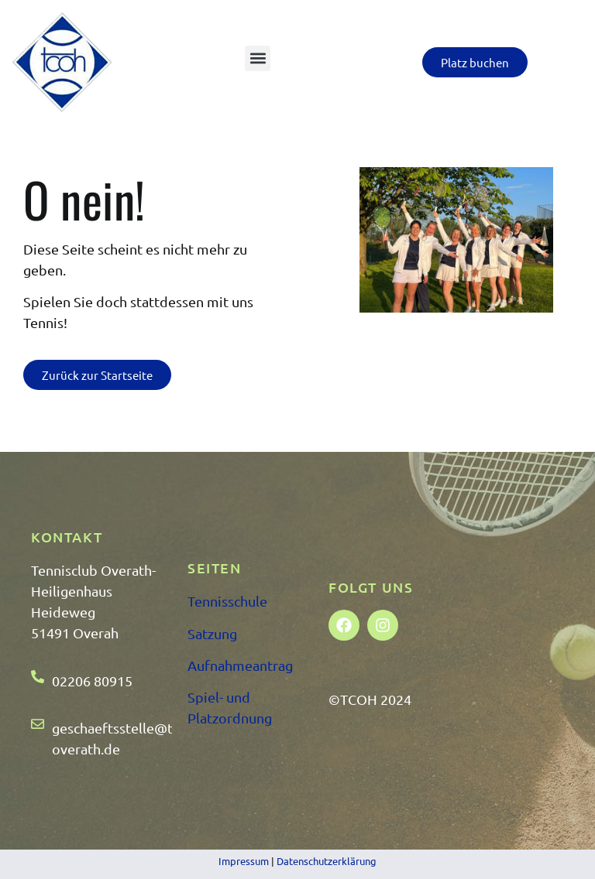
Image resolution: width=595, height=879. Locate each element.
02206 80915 (92, 680)
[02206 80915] (37, 676)
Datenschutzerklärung (327, 860)
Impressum (243, 860)
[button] (257, 58)
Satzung (212, 633)
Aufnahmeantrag (240, 665)
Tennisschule (227, 601)
